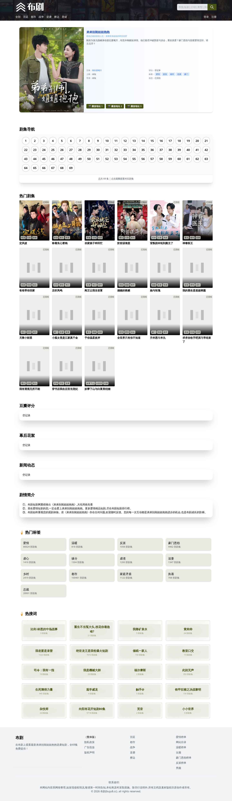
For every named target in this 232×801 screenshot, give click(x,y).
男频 (178, 768)
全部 (18, 17)
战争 (41, 17)
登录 (206, 17)
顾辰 (94, 70)
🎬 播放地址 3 (134, 106)
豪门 (186, 74)
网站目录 (181, 742)
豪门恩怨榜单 (183, 757)
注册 (214, 17)
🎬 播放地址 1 (95, 106)
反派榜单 (181, 763)
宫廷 (25, 17)
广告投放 (89, 747)
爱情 (158, 74)
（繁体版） (90, 737)
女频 (178, 752)
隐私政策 (89, 742)
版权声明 (89, 752)
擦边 (56, 17)
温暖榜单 (181, 747)
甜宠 (165, 74)
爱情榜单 (181, 737)
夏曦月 (99, 70)
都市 (33, 17)
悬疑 (64, 17)
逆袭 (49, 17)
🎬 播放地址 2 (115, 106)
